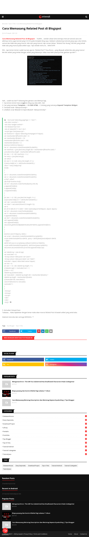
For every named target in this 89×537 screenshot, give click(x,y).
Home (70, 534)
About (76, 534)
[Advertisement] (44, 7)
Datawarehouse (45, 416)
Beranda (4, 24)
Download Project (45, 424)
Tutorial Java (45, 454)
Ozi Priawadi (7, 33)
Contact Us (83, 534)
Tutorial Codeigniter (45, 450)
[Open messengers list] (5, 530)
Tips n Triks (12, 24)
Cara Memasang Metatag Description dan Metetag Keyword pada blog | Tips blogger (43, 400)
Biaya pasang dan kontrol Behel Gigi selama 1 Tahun (31, 391)
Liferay (45, 428)
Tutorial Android (45, 447)
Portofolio (45, 435)
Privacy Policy (28, 534)
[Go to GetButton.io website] (5, 534)
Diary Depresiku (45, 420)
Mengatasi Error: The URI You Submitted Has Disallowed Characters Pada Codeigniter (43, 382)
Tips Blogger (11, 326)
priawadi (20, 534)
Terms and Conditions (40, 534)
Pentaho (45, 431)
